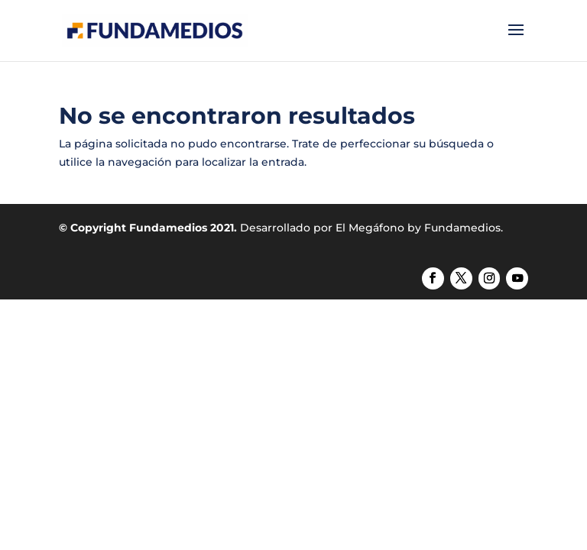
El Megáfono (370, 228)
